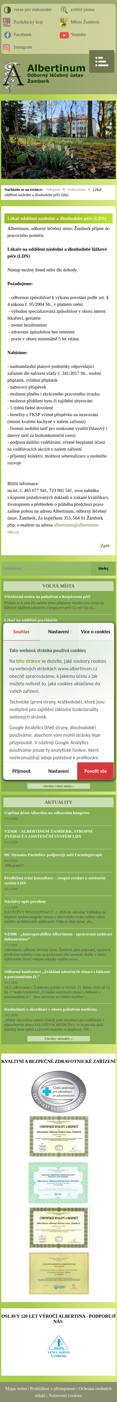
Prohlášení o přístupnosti (53, 1388)
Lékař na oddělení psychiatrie (30, 620)
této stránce (28, 661)
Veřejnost (53, 189)
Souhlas (21, 632)
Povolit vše (95, 771)
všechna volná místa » (58, 786)
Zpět (105, 545)
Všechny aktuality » (59, 1038)
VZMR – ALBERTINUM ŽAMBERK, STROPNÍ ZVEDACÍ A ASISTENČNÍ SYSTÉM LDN (48, 834)
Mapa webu (16, 1388)
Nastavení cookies (65, 1395)
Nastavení (58, 632)
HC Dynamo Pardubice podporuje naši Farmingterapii (53, 854)
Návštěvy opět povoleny (25, 901)
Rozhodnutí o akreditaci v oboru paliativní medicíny (50, 1009)
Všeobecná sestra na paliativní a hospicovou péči (47, 596)
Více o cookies (95, 632)
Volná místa (76, 189)
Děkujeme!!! (14, 865)
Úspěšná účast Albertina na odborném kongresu (47, 812)
